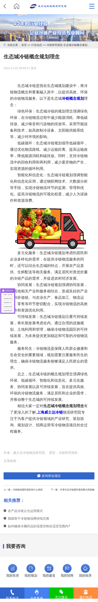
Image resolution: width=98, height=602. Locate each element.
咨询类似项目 (49, 476)
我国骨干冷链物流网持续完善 (28, 518)
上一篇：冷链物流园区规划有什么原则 (23, 489)
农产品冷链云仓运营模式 (25, 511)
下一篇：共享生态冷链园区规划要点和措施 (72, 489)
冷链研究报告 (55, 44)
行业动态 (36, 44)
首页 (24, 44)
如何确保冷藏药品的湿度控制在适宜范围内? (39, 526)
